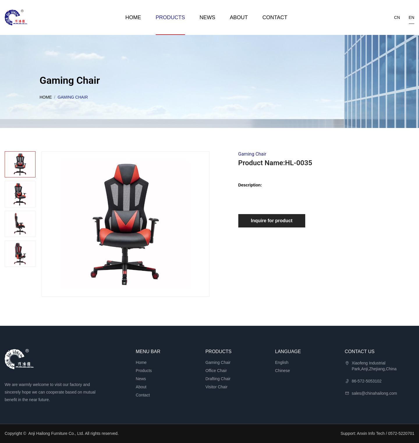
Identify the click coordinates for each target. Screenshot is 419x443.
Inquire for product (271, 220)
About (239, 17)
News (207, 17)
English (281, 362)
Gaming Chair (217, 362)
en (411, 17)
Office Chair (216, 370)
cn (397, 17)
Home (133, 17)
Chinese (282, 370)
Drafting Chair (217, 378)
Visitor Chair (216, 387)
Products (170, 17)
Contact (274, 17)
